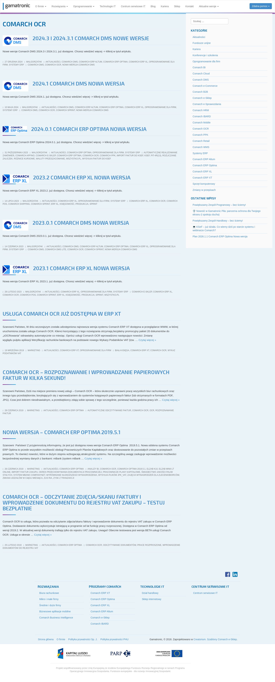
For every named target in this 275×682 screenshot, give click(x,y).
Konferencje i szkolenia (205, 55)
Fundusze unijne (202, 43)
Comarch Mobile (201, 122)
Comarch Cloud (201, 73)
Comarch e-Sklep (202, 98)
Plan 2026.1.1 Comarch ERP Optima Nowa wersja (220, 236)
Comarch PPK (200, 134)
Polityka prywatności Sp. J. (83, 639)
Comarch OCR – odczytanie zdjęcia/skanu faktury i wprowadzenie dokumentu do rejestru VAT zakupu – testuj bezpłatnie (84, 502)
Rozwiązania (60, 6)
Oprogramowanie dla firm (160, 107)
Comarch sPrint (65, 110)
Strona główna (46, 639)
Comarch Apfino (25, 155)
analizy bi (93, 469)
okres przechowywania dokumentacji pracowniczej (70, 472)
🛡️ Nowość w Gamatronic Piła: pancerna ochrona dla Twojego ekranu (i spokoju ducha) (226, 213)
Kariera (165, 6)
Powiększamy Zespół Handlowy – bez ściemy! (218, 220)
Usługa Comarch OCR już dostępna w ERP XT (62, 313)
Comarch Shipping (19, 204)
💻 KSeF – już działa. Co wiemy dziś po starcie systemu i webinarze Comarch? (224, 228)
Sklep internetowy (151, 599)
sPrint (93, 204)
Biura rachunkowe (49, 593)
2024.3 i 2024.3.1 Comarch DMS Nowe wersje (91, 38)
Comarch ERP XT (69, 350)
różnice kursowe (24, 158)
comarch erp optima (69, 155)
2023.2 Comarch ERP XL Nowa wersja (81, 177)
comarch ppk (107, 155)
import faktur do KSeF (130, 155)
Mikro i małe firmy (49, 599)
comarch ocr (53, 65)
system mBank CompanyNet (29, 475)
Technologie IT (108, 6)
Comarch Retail (201, 141)
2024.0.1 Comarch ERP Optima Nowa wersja (88, 129)
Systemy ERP (16, 65)
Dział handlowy (150, 593)
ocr (152, 410)
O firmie (40, 6)
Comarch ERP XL (138, 62)
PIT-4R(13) (156, 155)
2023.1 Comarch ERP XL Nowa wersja (81, 268)
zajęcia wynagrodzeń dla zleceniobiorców (153, 475)
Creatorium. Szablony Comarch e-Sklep (215, 639)
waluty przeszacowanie (50, 158)
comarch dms (36, 65)
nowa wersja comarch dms (78, 65)
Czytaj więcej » (147, 339)
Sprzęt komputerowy (204, 183)
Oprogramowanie (83, 6)
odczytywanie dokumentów (119, 545)
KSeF (147, 155)
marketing (34, 350)
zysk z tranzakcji (63, 478)
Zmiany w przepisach (204, 190)
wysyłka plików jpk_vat (112, 475)
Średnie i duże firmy (50, 605)
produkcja (81, 204)
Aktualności (53, 62)
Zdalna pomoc (261, 6)
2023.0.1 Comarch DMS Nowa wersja (81, 222)
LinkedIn (235, 574)
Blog (153, 6)
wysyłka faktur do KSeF (96, 158)
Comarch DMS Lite (55, 249)
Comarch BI (199, 67)
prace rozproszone (149, 545)
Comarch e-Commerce (205, 85)
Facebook (227, 574)
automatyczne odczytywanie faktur (109, 410)
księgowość (67, 204)
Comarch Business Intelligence (56, 617)
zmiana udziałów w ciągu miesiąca (23, 478)
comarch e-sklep (46, 155)
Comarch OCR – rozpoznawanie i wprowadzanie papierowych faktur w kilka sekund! (86, 375)
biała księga (122, 350)
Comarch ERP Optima (115, 62)
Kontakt (189, 6)
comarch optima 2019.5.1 (131, 469)
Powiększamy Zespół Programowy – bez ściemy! (219, 204)
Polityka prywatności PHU (114, 639)
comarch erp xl (138, 201)
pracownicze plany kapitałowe (121, 472)
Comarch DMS (70, 62)
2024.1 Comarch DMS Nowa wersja (79, 83)
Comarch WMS (201, 147)
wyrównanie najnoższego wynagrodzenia (71, 475)
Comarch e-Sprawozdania (207, 104)
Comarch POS (28, 295)
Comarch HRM (201, 110)
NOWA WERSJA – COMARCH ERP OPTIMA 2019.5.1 (61, 432)
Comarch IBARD (202, 116)
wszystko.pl (73, 158)
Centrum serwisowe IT (133, 6)
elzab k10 (152, 469)
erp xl (54, 204)
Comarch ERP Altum (90, 62)
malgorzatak (34, 62)
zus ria (48, 478)
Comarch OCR (201, 128)
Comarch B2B (200, 91)
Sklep (177, 6)
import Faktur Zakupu (25, 472)
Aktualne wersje (209, 6)
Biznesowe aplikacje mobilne (55, 611)
